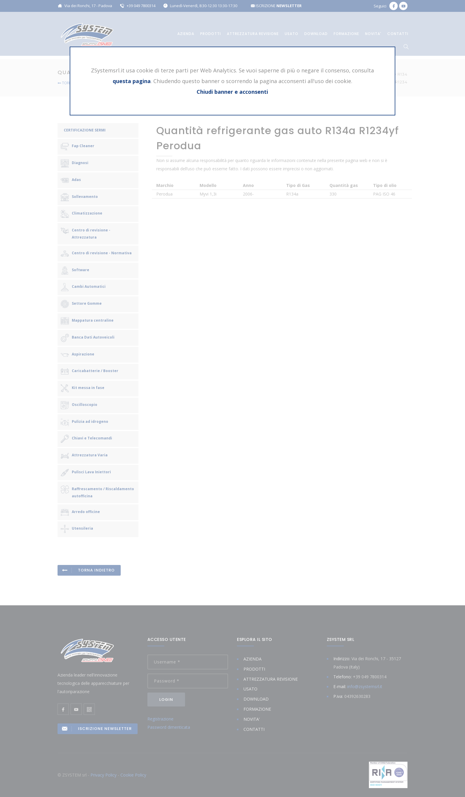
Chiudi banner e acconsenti (232, 91)
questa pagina (132, 81)
